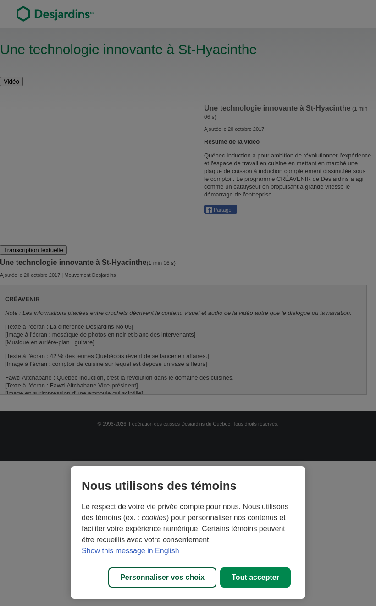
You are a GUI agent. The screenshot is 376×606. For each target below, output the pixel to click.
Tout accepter (255, 577)
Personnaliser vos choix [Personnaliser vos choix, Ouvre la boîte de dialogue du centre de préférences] (162, 577)
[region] (188, 532)
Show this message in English (130, 551)
